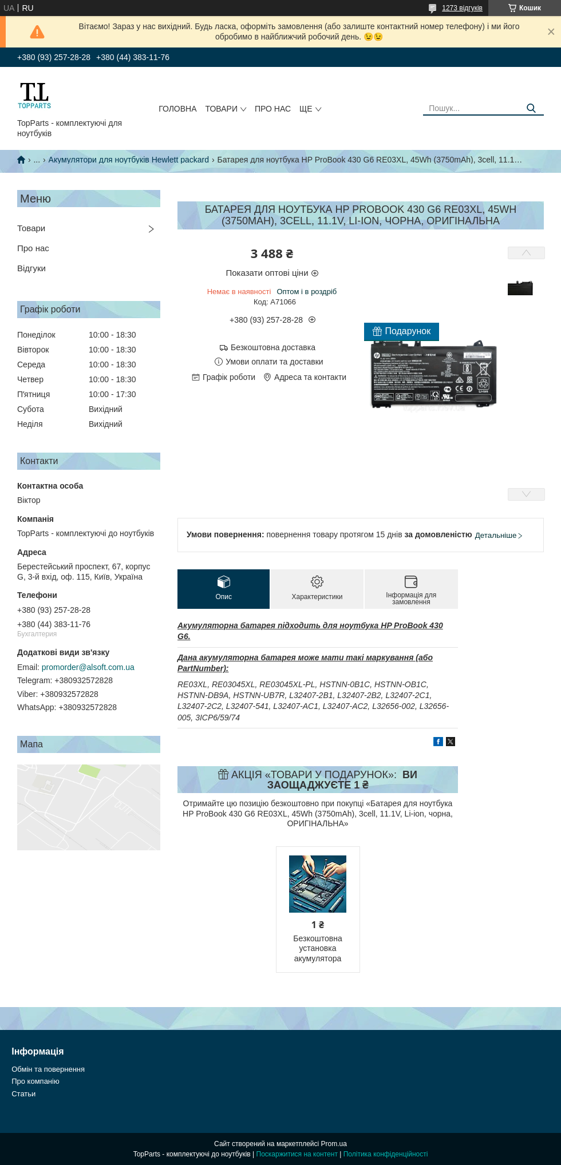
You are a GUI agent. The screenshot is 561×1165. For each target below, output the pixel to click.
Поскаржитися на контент (297, 1154)
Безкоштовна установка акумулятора (317, 948)
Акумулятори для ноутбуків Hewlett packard (129, 160)
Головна (177, 108)
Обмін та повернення (48, 1069)
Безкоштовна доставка (273, 347)
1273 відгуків (462, 8)
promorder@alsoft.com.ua (88, 667)
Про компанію (35, 1081)
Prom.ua (334, 1144)
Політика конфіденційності (385, 1154)
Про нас (273, 108)
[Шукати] (531, 108)
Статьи (23, 1093)
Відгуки (31, 268)
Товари (222, 108)
